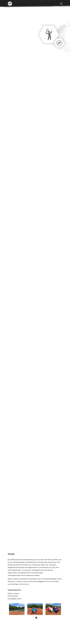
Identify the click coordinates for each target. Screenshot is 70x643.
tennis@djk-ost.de (14, 599)
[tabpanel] (17, 609)
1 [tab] (36, 618)
